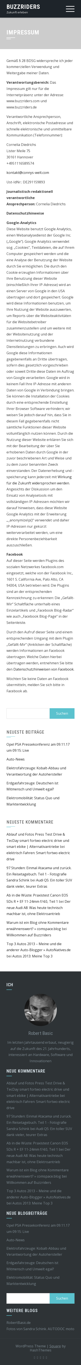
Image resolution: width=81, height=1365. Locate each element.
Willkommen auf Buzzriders (28, 935)
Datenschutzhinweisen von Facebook (43, 669)
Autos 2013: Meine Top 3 (32, 956)
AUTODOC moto (61, 1328)
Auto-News (15, 759)
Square (55, 1346)
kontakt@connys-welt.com (27, 172)
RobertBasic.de (18, 1322)
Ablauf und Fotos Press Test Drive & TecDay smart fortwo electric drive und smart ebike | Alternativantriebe (37, 840)
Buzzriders (23, 6)
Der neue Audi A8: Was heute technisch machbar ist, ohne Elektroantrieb (38, 907)
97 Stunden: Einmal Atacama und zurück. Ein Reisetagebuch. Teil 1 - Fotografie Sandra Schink (38, 874)
